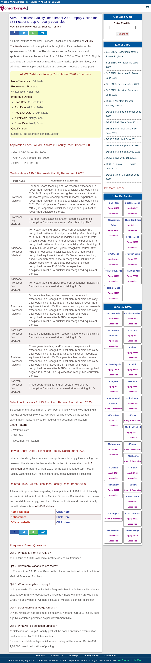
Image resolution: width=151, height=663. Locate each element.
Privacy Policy (91, 655)
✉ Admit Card (17, 2)
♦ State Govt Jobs (113, 276)
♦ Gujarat (113, 386)
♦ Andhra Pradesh (132, 318)
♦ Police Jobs (132, 242)
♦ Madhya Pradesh (132, 432)
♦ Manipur (132, 446)
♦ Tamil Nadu (132, 501)
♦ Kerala (132, 418)
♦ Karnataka (113, 420)
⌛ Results (31, 2)
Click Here (63, 511)
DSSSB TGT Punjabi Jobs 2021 (122, 145)
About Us (40, 655)
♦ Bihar (132, 352)
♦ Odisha (113, 473)
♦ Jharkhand (132, 403)
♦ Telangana (113, 516)
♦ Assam (132, 335)
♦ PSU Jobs (113, 259)
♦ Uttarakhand (113, 535)
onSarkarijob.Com (130, 660)
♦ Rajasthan (113, 490)
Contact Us (57, 655)
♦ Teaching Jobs (132, 276)
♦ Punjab (132, 473)
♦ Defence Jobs (132, 208)
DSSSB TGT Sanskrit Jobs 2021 (123, 151)
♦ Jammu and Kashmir (113, 403)
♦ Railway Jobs (132, 259)
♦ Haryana (132, 386)
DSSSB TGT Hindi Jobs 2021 (121, 139)
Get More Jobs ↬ (114, 188)
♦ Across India (113, 318)
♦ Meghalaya (132, 458)
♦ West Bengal (133, 535)
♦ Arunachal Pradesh (113, 338)
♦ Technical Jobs (113, 293)
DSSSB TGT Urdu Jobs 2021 (121, 158)
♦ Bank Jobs (113, 208)
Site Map (73, 655)
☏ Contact (54, 2)
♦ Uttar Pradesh (132, 518)
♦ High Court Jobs (132, 225)
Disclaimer (110, 655)
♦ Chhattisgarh (113, 369)
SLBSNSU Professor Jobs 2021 (122, 84)
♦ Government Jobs (113, 228)
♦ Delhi (132, 369)
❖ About (42, 2)
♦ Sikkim (132, 487)
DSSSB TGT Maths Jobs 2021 (122, 122)
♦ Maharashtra (113, 449)
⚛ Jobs (5, 2)
